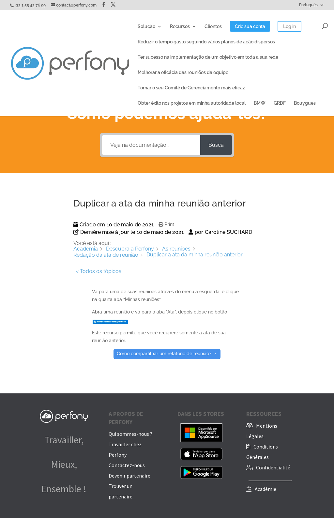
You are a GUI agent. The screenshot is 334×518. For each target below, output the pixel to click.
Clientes (213, 26)
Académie (265, 489)
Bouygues (305, 103)
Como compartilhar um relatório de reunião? (164, 353)
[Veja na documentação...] (151, 145)
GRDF (280, 103)
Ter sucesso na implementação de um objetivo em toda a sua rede (208, 57)
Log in (289, 26)
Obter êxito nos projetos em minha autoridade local (192, 103)
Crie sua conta (250, 26)
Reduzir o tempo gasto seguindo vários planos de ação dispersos (206, 41)
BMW (260, 103)
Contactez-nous (127, 465)
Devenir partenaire (129, 475)
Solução (146, 26)
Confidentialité (273, 467)
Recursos (180, 26)
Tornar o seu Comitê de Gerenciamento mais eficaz (191, 87)
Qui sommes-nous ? (130, 434)
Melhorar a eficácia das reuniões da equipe (183, 72)
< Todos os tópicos (98, 271)
